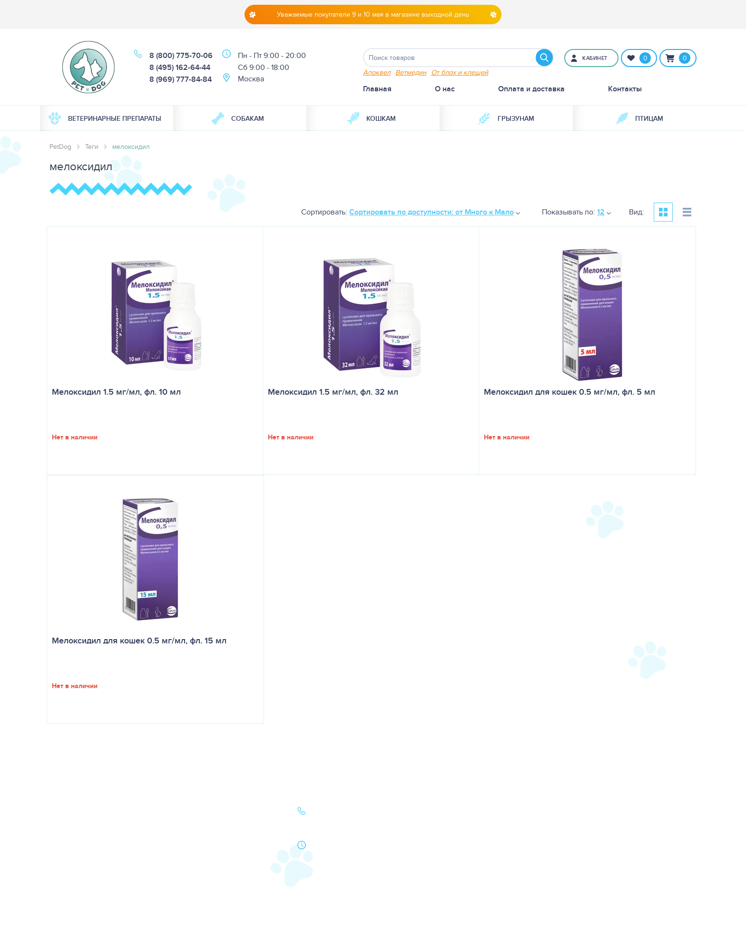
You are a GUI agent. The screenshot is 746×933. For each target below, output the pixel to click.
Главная (377, 88)
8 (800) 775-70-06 (181, 55)
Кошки (60, 826)
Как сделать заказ (204, 852)
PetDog (60, 146)
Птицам (639, 118)
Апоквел (377, 72)
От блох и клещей (459, 72)
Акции (184, 839)
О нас (445, 88)
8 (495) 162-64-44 (179, 67)
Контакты (625, 88)
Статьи (184, 826)
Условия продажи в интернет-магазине (207, 896)
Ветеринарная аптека (86, 839)
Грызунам (506, 118)
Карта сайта (69, 866)
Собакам (238, 118)
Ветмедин (410, 72)
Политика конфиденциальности (210, 872)
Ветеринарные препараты (105, 118)
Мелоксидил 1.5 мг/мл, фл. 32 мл (333, 392)
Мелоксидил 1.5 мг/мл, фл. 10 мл (116, 392)
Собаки (62, 812)
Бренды (62, 852)
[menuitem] (106, 118)
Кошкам (371, 118)
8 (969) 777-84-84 (180, 79)
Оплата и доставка (531, 88)
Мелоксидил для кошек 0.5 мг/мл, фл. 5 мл (569, 392)
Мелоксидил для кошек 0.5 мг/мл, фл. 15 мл (139, 640)
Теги (91, 146)
